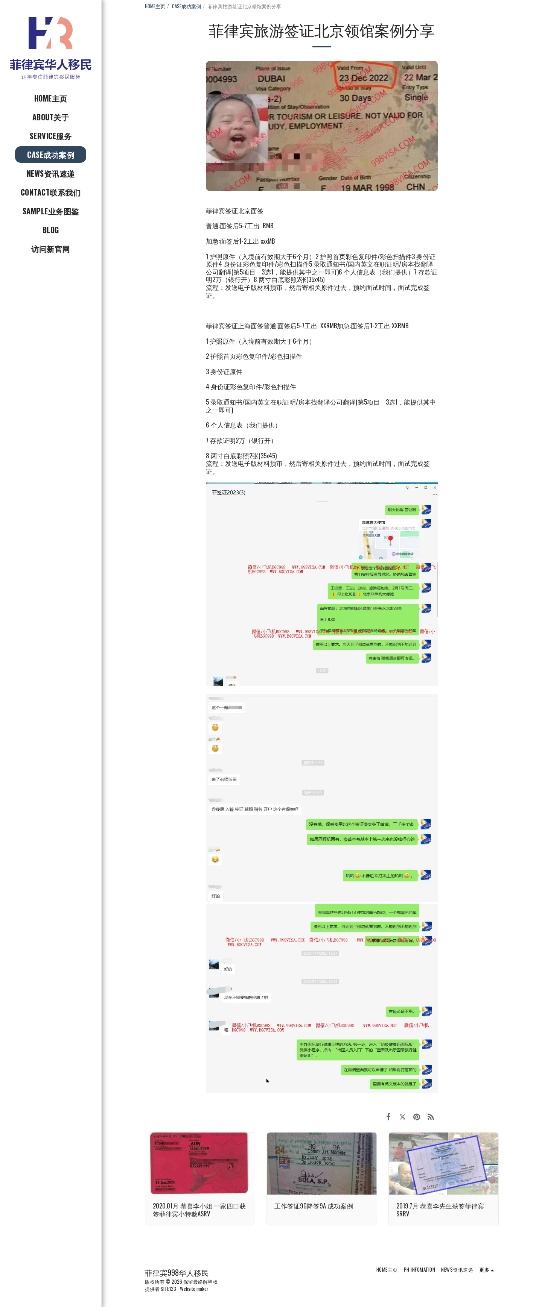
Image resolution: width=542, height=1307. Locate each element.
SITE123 (168, 1288)
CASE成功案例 (186, 6)
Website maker (194, 1288)
